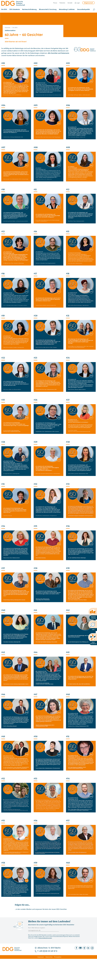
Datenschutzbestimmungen (45, 938)
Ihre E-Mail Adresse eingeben (36, 928)
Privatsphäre (57, 957)
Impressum (41, 957)
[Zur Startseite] (13, 3)
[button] (4, 9)
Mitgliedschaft (88, 3)
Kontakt (70, 3)
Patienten (62, 3)
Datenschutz (49, 957)
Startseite (7, 27)
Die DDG (14, 27)
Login (78, 3)
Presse (55, 3)
